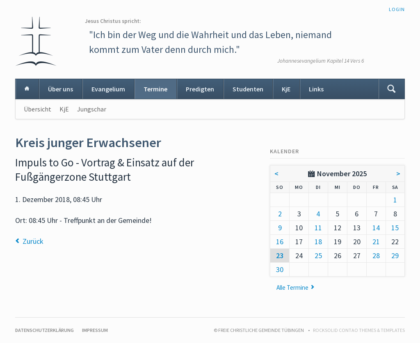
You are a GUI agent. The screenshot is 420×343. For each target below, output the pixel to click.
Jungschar (91, 109)
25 (318, 255)
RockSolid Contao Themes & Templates (359, 330)
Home (27, 89)
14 (376, 227)
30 (279, 269)
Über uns (60, 89)
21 (376, 241)
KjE (286, 89)
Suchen (391, 89)
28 (376, 255)
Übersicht (37, 109)
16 (279, 241)
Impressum (95, 330)
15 (395, 227)
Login (397, 9)
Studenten (248, 89)
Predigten (200, 89)
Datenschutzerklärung (44, 330)
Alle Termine (292, 287)
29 (395, 255)
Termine (155, 89)
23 (279, 255)
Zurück (33, 241)
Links (316, 89)
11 (318, 227)
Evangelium (108, 89)
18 (318, 241)
